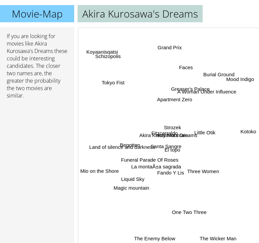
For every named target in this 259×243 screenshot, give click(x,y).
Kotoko (248, 131)
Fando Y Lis (170, 172)
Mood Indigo (240, 79)
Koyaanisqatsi (102, 52)
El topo (172, 150)
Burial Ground (219, 75)
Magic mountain (131, 188)
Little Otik (205, 132)
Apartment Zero (174, 99)
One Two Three (189, 212)
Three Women (202, 172)
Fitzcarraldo (164, 133)
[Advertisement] (37, 140)
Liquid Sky (133, 180)
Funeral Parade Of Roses (150, 160)
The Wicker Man (217, 238)
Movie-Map (37, 14)
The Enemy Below (154, 238)
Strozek (172, 127)
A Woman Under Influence (206, 92)
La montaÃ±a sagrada (156, 166)
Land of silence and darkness (122, 147)
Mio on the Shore (99, 170)
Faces (185, 67)
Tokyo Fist (113, 83)
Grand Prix (170, 48)
